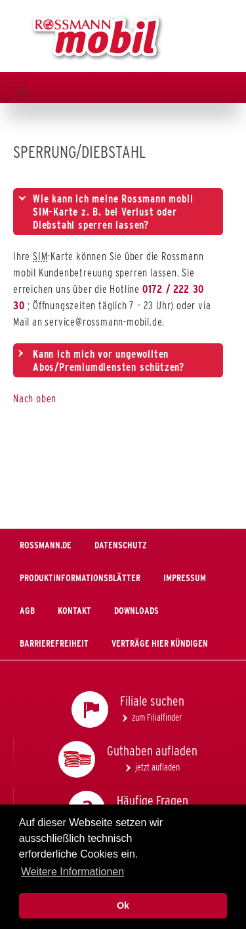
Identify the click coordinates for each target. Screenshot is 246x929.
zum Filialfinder (157, 717)
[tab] (118, 211)
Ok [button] (123, 905)
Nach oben (34, 398)
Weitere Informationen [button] (72, 871)
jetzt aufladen (157, 767)
